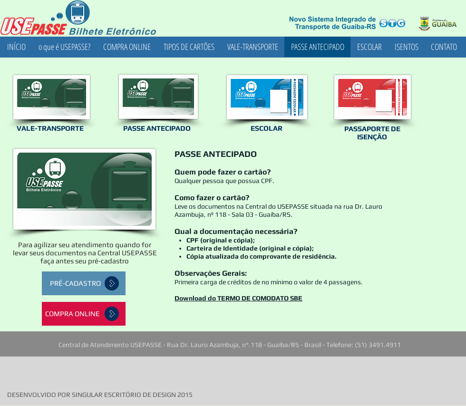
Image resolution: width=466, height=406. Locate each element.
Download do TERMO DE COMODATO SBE (238, 298)
